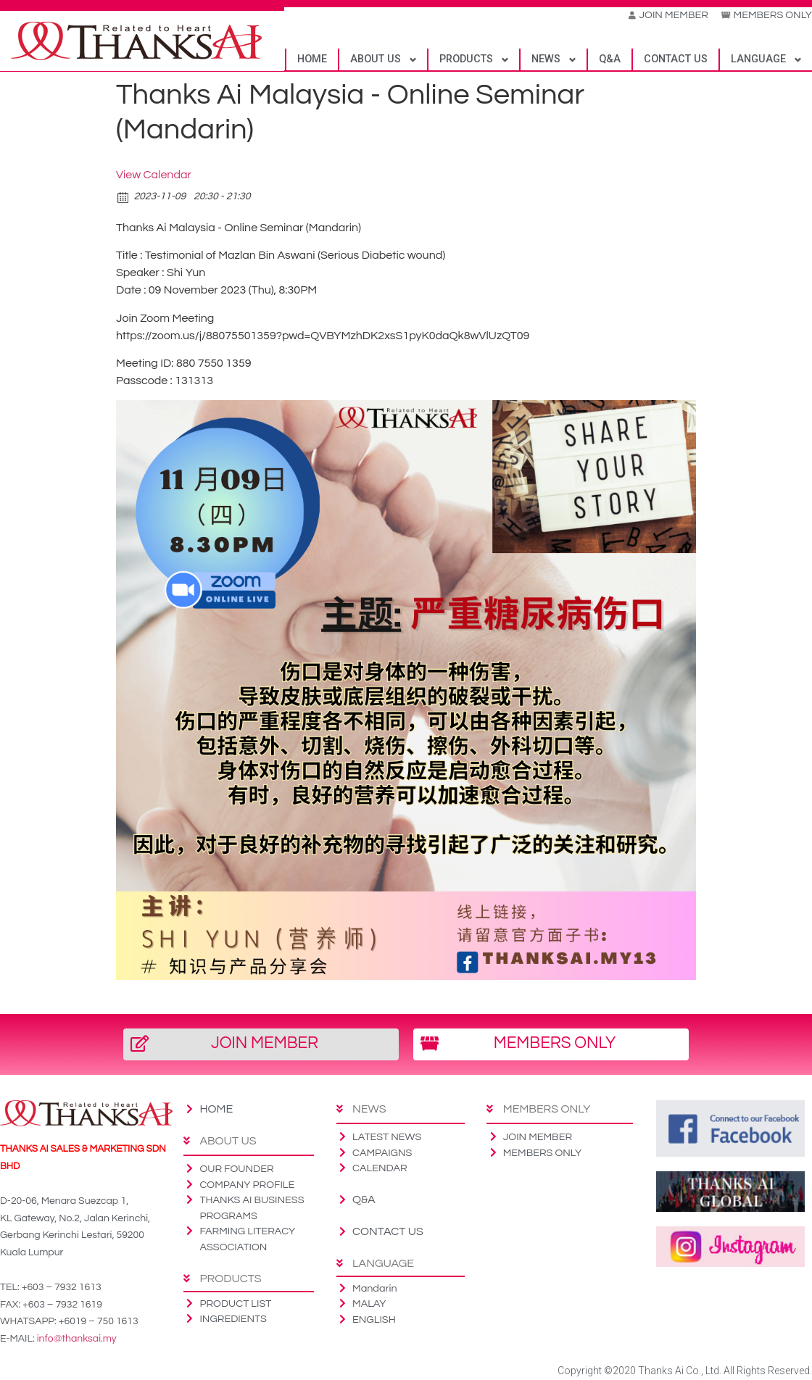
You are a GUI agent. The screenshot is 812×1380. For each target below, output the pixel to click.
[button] (261, 1045)
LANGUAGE (758, 60)
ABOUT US (375, 60)
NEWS (545, 60)
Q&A (610, 60)
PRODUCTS (466, 60)
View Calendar (153, 175)
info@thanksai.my (77, 1339)
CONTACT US (676, 60)
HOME (312, 60)
